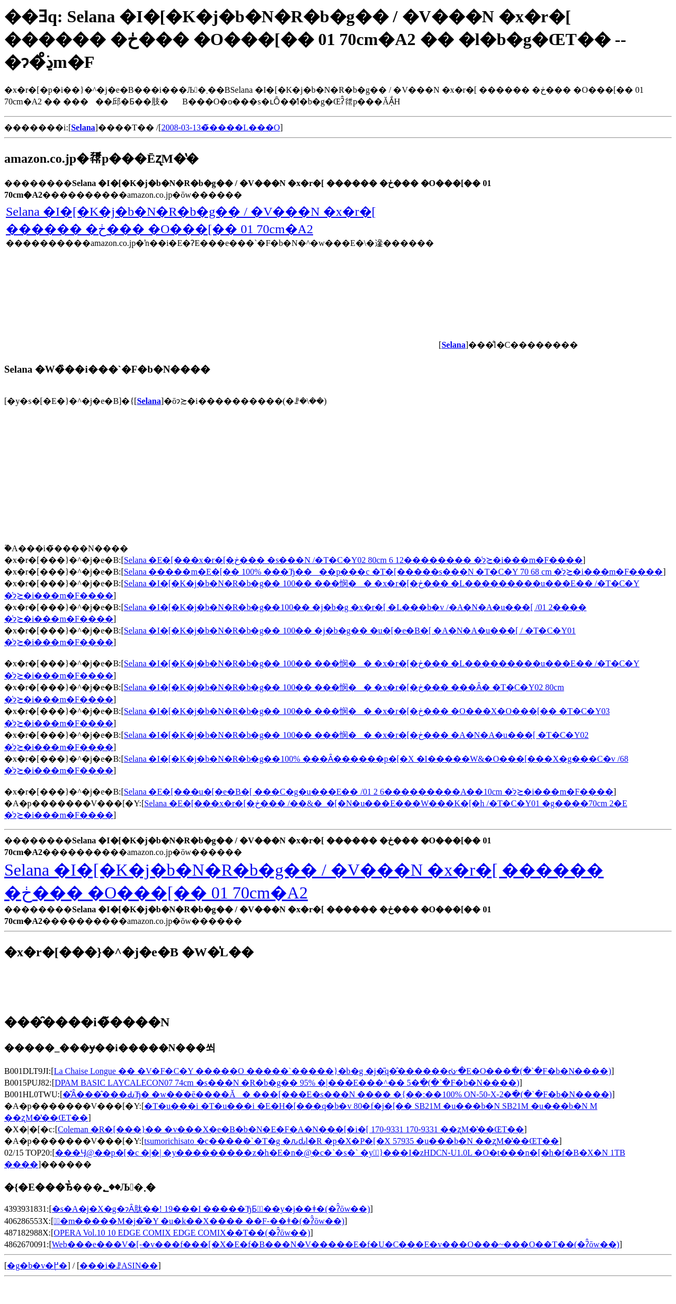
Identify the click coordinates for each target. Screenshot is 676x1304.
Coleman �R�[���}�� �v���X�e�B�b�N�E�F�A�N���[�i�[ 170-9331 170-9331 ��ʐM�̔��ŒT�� (291, 1129)
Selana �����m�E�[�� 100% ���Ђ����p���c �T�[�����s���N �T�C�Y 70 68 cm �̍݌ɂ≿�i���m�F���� (393, 571)
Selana (149, 401)
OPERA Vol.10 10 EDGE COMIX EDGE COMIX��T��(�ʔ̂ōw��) (182, 1232)
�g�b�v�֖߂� (37, 1265)
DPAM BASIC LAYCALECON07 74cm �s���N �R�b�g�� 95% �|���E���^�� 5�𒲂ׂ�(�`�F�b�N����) (287, 1082)
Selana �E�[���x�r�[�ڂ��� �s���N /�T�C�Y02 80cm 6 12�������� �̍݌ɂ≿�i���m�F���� (353, 560)
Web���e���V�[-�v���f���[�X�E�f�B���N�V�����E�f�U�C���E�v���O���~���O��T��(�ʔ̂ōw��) (335, 1244)
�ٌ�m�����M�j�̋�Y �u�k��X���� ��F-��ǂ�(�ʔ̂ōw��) (199, 1221)
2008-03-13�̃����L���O (220, 127)
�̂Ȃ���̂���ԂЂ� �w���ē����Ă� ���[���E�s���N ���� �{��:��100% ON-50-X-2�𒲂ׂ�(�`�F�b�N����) (337, 1094)
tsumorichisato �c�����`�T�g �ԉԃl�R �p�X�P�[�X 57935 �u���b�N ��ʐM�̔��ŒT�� (351, 1141)
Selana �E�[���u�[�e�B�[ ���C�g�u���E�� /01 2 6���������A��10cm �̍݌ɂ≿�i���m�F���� (368, 791)
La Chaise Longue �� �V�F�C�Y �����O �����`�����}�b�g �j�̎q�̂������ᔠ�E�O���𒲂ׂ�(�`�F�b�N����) (332, 1071)
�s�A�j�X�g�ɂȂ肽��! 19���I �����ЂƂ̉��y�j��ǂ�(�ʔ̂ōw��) (211, 1208)
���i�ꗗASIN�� (118, 1265)
